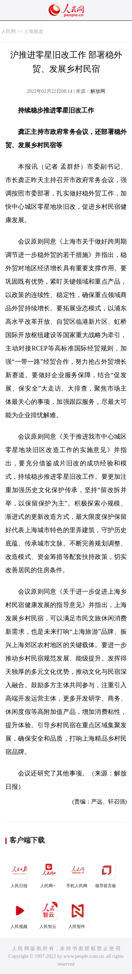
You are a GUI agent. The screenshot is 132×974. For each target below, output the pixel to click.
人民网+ (48, 873)
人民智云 (48, 913)
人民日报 (19, 873)
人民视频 (19, 913)
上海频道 (33, 31)
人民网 (8, 31)
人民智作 (77, 913)
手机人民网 (77, 873)
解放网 (97, 91)
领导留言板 (106, 873)
